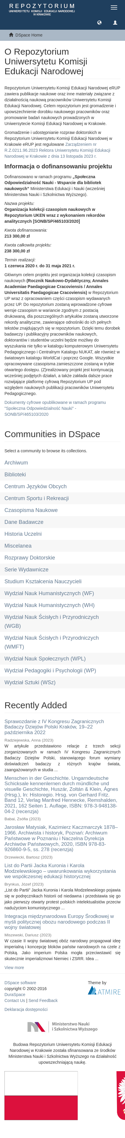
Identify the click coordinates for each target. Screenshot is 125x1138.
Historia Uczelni (23, 534)
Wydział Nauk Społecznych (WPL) (45, 659)
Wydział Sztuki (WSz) (30, 682)
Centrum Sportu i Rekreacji (36, 498)
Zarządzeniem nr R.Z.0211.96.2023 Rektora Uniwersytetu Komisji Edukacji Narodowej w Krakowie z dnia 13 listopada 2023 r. (57, 150)
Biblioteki (15, 475)
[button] (99, 22)
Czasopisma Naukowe (31, 510)
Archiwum (16, 463)
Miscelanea (18, 546)
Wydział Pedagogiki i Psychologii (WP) (50, 671)
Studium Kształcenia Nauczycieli (43, 581)
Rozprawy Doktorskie (29, 558)
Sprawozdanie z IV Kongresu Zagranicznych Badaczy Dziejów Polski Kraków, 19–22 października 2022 (54, 727)
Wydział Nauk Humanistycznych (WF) (49, 593)
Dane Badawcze (23, 522)
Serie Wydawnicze (26, 570)
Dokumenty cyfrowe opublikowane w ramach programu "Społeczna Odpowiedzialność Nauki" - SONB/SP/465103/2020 (55, 408)
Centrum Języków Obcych (35, 486)
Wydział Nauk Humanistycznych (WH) (49, 605)
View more (14, 967)
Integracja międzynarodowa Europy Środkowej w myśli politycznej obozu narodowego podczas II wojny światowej (59, 921)
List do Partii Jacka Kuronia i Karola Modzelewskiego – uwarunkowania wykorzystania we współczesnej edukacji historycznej (60, 871)
